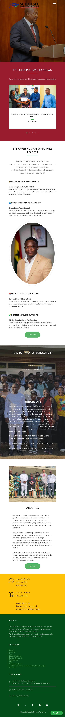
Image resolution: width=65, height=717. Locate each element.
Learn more (32, 335)
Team (11, 654)
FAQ (10, 662)
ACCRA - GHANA (23, 593)
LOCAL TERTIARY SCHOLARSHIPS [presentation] (32, 370)
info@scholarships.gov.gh (26, 606)
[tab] (32, 365)
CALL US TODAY (23, 579)
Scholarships (13, 660)
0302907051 (21, 582)
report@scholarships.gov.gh (28, 609)
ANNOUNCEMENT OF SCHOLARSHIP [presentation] (32, 396)
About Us (12, 652)
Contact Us (13, 668)
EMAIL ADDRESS (23, 603)
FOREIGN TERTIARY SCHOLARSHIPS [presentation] (32, 383)
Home (11, 650)
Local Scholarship (15, 656)
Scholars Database (15, 664)
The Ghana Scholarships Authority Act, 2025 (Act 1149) (27, 666)
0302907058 (21, 585)
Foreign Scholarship (16, 658)
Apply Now (56, 713)
